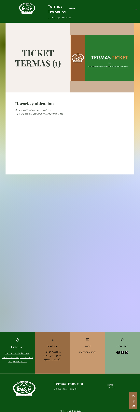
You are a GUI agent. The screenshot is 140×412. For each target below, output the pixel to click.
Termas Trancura (68, 383)
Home (110, 385)
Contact (111, 387)
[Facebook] (134, 401)
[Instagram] (134, 406)
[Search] (136, 9)
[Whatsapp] (134, 396)
